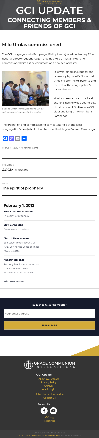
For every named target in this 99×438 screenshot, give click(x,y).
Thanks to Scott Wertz (17, 268)
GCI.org (49, 417)
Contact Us (49, 397)
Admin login (48, 389)
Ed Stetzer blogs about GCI (19, 243)
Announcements (29, 148)
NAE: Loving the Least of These (21, 247)
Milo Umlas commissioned (19, 273)
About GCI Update (48, 379)
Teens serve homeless (16, 229)
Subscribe (49, 325)
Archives (48, 385)
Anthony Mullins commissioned (22, 264)
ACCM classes (11, 251)
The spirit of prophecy (16, 216)
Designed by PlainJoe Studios (49, 433)
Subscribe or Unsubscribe (49, 394)
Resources (49, 420)
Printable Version (14, 282)
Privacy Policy (48, 382)
